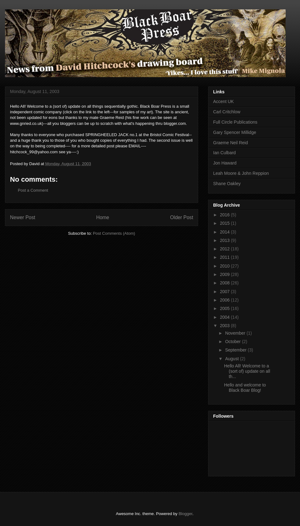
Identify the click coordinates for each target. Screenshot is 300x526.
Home (102, 217)
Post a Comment (33, 190)
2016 (225, 214)
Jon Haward (225, 162)
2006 (225, 299)
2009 (225, 274)
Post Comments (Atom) (114, 233)
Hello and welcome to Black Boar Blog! (245, 387)
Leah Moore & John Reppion (241, 173)
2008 (225, 282)
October (233, 341)
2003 (225, 325)
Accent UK (223, 101)
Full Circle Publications (235, 122)
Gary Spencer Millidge (234, 132)
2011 (225, 257)
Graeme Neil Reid (230, 142)
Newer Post (22, 217)
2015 (225, 223)
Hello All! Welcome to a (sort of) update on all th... (247, 371)
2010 (225, 265)
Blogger (185, 513)
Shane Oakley (227, 183)
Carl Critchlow (226, 111)
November (235, 333)
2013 (225, 240)
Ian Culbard (224, 152)
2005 (225, 308)
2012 (225, 248)
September (236, 349)
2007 (225, 291)
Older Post (181, 217)
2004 (225, 317)
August (232, 358)
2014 (225, 231)
